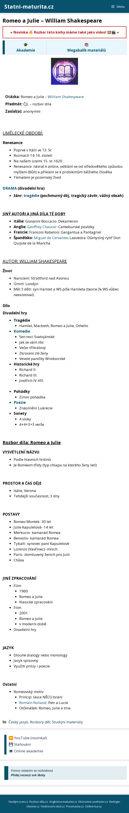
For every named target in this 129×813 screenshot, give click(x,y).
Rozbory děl (40, 721)
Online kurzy (93, 806)
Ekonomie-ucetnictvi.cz (93, 802)
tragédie (31, 195)
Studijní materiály (67, 721)
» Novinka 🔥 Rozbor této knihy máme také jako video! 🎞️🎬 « (64, 32)
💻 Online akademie (26, 750)
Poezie (20, 402)
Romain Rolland (32, 702)
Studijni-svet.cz (18, 802)
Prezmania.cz (75, 806)
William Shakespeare (66, 96)
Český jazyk (18, 721)
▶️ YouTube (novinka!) (28, 737)
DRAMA (10, 188)
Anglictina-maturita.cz (63, 802)
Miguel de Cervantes (51, 237)
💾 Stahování (20, 744)
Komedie (22, 331)
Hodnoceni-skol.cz (53, 806)
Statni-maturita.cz (29, 6)
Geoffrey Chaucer (42, 226)
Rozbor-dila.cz (39, 802)
